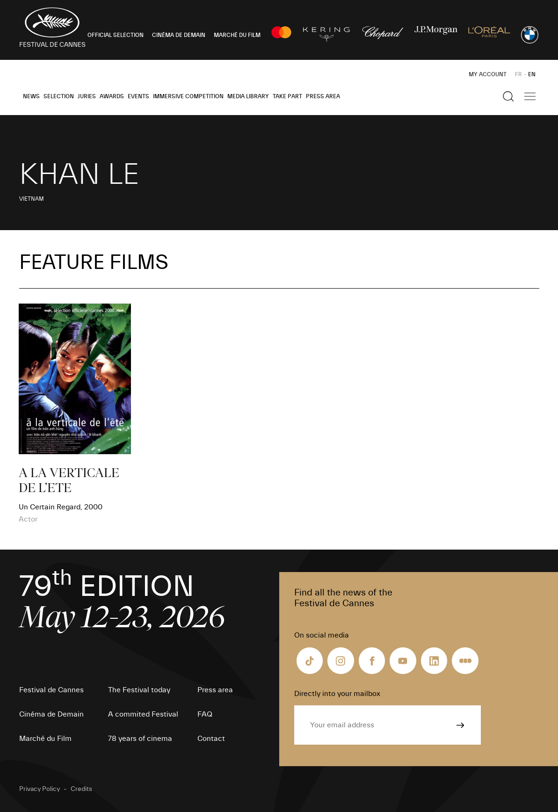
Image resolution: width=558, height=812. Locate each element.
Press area (323, 96)
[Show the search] (508, 96)
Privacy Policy (39, 789)
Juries (87, 96)
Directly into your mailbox (337, 693)
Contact (211, 738)
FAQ (204, 714)
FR (518, 74)
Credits (81, 789)
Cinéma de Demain (51, 714)
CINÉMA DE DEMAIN (178, 35)
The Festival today (139, 690)
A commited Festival (143, 714)
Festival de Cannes (51, 690)
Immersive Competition (188, 96)
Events (138, 96)
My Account (488, 74)
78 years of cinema (140, 738)
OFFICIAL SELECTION (115, 35)
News (31, 96)
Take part (287, 96)
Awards (112, 96)
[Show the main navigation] (530, 96)
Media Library (248, 96)
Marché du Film (45, 738)
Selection (58, 96)
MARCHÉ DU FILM (237, 35)
